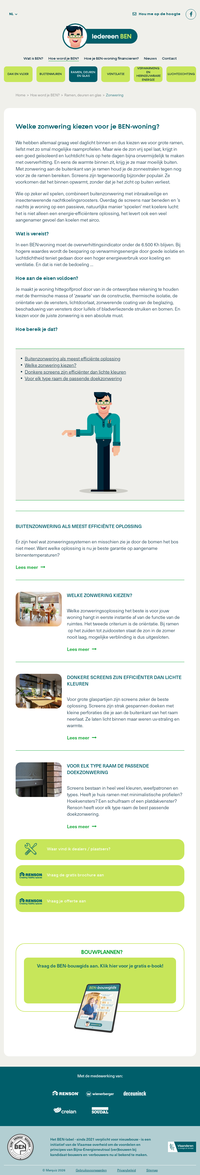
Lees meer (27, 567)
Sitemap (152, 1170)
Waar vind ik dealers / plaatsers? (78, 849)
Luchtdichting (181, 74)
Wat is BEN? (33, 59)
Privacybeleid (126, 1170)
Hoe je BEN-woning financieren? (111, 59)
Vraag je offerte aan (66, 901)
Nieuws (150, 59)
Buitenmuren (51, 74)
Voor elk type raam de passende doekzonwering (73, 378)
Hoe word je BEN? (63, 59)
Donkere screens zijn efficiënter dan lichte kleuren (75, 372)
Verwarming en (148, 74)
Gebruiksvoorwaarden (91, 1170)
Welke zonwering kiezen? (50, 365)
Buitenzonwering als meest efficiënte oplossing (72, 358)
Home (21, 94)
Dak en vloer (18, 74)
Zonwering (114, 94)
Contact (169, 59)
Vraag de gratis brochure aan (75, 875)
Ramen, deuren (83, 74)
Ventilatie (115, 74)
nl (11, 14)
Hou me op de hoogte (159, 14)
